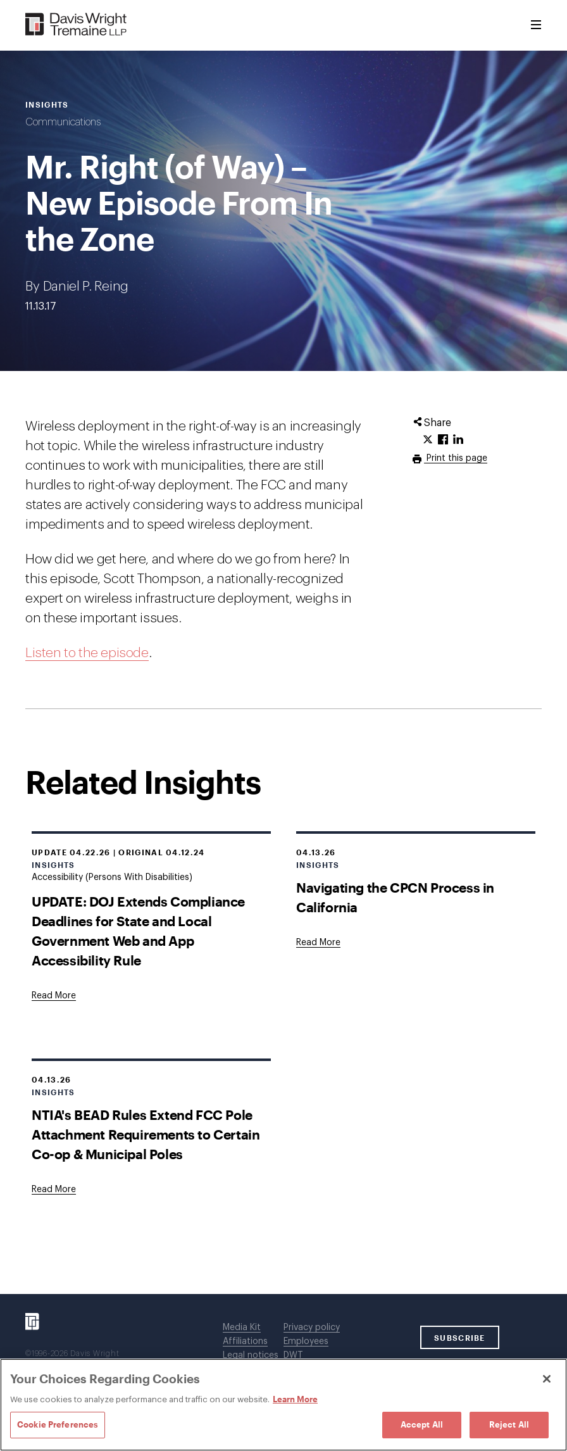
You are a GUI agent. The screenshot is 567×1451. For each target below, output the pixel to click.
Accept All (422, 1424)
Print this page (455, 458)
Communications (63, 122)
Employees (306, 1341)
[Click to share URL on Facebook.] (443, 440)
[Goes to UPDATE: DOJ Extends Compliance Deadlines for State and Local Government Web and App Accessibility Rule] (54, 996)
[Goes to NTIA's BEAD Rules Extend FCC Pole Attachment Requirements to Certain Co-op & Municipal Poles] (54, 1190)
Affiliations (245, 1341)
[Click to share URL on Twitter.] (428, 440)
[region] (283, 1405)
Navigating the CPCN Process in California (395, 897)
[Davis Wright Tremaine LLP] (76, 25)
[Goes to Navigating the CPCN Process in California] (318, 943)
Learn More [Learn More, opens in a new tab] (295, 1399)
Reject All (509, 1424)
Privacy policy (312, 1327)
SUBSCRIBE (459, 1337)
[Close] (547, 1379)
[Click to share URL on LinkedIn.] (458, 440)
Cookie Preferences (57, 1424)
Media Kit (242, 1327)
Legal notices (250, 1355)
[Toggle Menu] (536, 25)
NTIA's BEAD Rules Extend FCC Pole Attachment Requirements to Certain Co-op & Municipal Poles (145, 1134)
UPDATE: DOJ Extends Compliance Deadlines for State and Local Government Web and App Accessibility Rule (138, 930)
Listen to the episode (87, 653)
